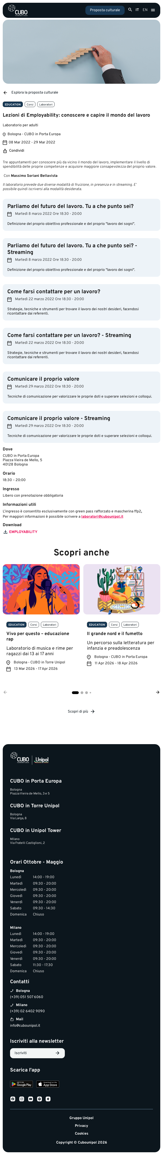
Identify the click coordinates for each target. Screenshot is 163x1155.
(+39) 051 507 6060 (26, 997)
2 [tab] (82, 692)
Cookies (81, 1134)
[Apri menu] (153, 10)
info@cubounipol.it (25, 1025)
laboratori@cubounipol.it (102, 516)
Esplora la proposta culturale (30, 92)
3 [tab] (86, 692)
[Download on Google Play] (21, 1084)
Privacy (81, 1126)
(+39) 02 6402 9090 (27, 1011)
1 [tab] (75, 692)
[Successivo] (157, 693)
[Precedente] (5, 693)
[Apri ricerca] (130, 10)
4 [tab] (90, 692)
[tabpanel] (41, 621)
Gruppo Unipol (81, 1118)
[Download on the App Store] (47, 1084)
